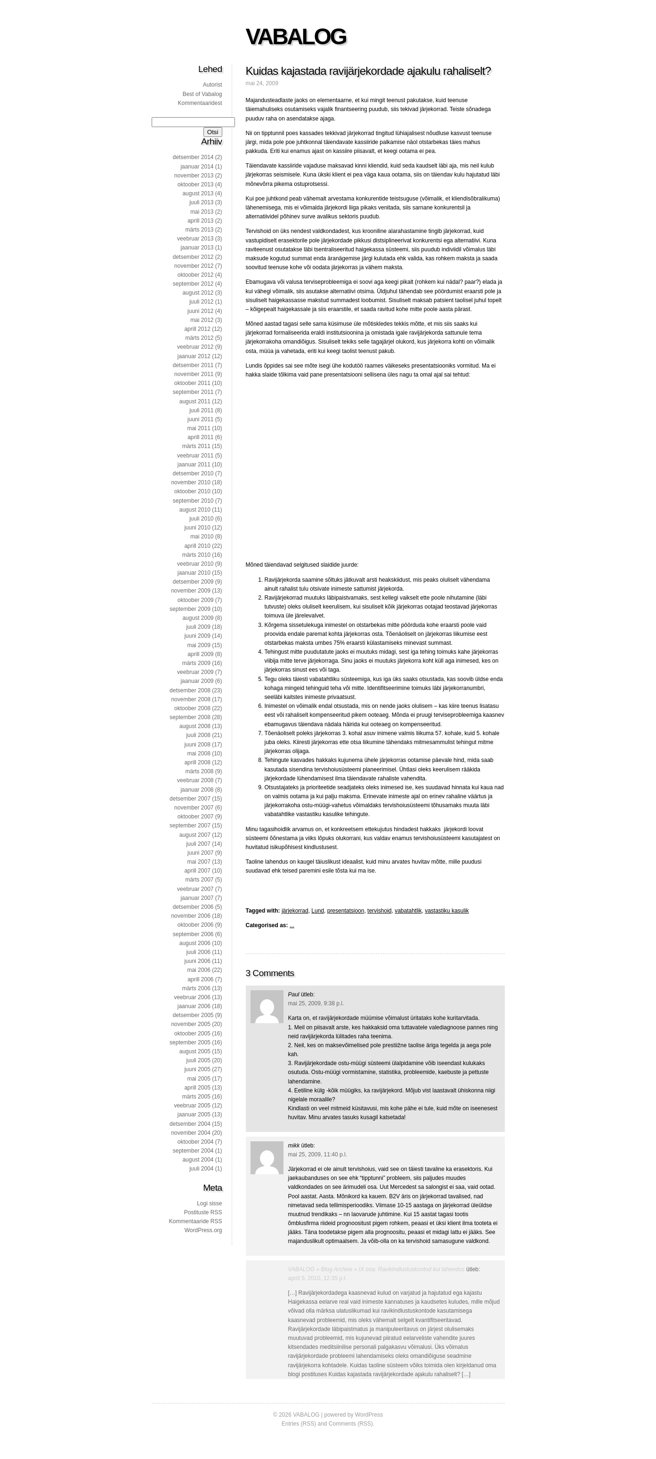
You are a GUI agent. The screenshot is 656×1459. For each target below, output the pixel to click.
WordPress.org (203, 1230)
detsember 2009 (193, 581)
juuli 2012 (201, 301)
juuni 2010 (197, 527)
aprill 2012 (197, 329)
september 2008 (190, 717)
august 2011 (195, 401)
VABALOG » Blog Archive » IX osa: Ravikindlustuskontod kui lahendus (376, 1269)
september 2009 (190, 609)
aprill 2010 (197, 546)
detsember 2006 (193, 907)
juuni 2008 (197, 744)
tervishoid (379, 910)
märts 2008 (199, 771)
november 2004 (190, 1133)
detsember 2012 (193, 257)
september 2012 (193, 284)
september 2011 (193, 392)
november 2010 (190, 482)
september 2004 (193, 1150)
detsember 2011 (193, 365)
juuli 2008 (198, 735)
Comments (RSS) (351, 1423)
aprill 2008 (197, 762)
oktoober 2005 (192, 1033)
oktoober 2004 (196, 1141)
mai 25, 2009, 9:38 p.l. (316, 1003)
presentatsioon (345, 910)
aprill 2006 (200, 979)
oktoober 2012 (196, 275)
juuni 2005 (197, 1069)
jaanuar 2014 (196, 166)
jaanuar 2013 (196, 247)
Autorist (212, 84)
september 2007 (190, 825)
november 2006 (190, 916)
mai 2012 (201, 320)
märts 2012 (199, 338)
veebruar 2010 (195, 564)
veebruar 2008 (195, 780)
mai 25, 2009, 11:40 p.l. (317, 1154)
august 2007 (195, 835)
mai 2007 (198, 861)
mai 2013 (201, 211)
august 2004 (197, 1159)
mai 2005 (198, 1078)
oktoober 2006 (196, 925)
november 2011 (193, 374)
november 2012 (193, 266)
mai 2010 (201, 536)
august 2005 (195, 1051)
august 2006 (195, 943)
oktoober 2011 (192, 383)
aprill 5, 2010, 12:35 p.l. (317, 1278)
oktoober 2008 (192, 708)
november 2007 (193, 807)
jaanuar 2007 (196, 898)
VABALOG (296, 36)
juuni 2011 (200, 419)
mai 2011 (198, 428)
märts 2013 (199, 229)
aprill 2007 (197, 870)
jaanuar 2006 (194, 1006)
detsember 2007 (190, 798)
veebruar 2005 (192, 1105)
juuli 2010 (201, 518)
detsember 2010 (193, 473)
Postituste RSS (203, 1212)
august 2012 (197, 292)
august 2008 (195, 726)
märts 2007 (199, 879)
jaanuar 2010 (194, 572)
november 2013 (193, 175)
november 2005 (190, 1024)
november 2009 (190, 590)
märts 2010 (196, 555)
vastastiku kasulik (447, 910)
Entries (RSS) (299, 1423)
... (292, 925)
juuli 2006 (198, 952)
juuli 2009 (198, 627)
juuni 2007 (200, 853)
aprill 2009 (200, 654)
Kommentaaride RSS (195, 1221)
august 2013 (197, 193)
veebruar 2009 (195, 672)
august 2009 (197, 618)
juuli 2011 (201, 410)
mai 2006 (198, 970)
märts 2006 (196, 988)
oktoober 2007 (196, 816)
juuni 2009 (197, 636)
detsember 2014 (193, 157)
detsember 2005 (193, 1015)
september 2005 (190, 1042)
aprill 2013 (200, 220)
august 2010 (195, 509)
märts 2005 (196, 1096)
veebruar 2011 (195, 455)
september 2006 (193, 934)
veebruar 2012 (195, 347)
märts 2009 (196, 663)
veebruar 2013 (195, 238)
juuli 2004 (201, 1168)
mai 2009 (198, 645)
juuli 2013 (201, 202)
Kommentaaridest (200, 103)
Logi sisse (209, 1203)
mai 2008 (198, 753)
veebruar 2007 (195, 889)
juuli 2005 (198, 1060)
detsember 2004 (190, 1124)
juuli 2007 (198, 844)
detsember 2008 (190, 690)
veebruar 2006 (192, 997)
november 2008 (190, 699)
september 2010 (193, 500)
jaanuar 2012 (194, 356)
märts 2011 (196, 446)
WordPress (369, 1414)
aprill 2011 (200, 437)
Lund (317, 910)
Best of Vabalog (202, 94)
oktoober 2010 (192, 491)
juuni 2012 (200, 311)
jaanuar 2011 (194, 464)
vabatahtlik (408, 910)
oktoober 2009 (196, 600)
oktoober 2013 (196, 184)
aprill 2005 (197, 1087)
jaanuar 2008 (196, 789)
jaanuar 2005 (194, 1114)
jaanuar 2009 (196, 681)
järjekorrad (295, 910)
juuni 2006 (197, 961)
